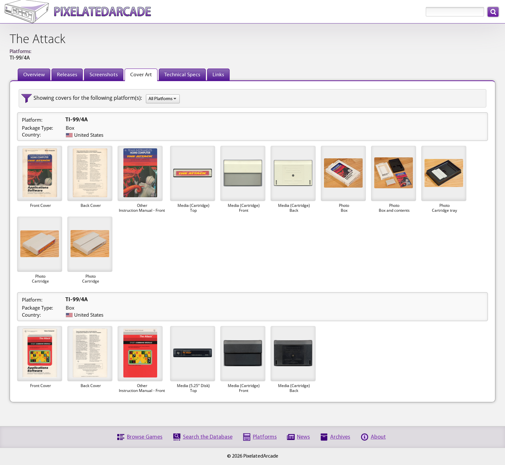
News (303, 437)
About (378, 437)
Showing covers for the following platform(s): (87, 97)
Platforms (265, 437)
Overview (34, 75)
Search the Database (208, 437)
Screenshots (104, 75)
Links (218, 75)
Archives (340, 437)
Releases (67, 75)
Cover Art (141, 75)
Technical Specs (182, 75)
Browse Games (144, 437)
